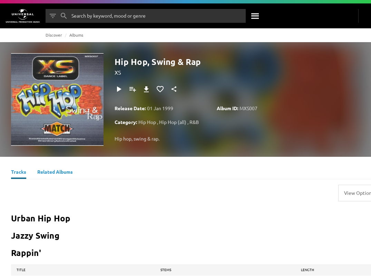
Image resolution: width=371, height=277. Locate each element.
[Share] (174, 89)
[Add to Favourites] (160, 89)
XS (118, 72)
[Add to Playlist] (132, 89)
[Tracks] (18, 173)
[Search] (255, 15)
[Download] (146, 89)
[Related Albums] (55, 173)
